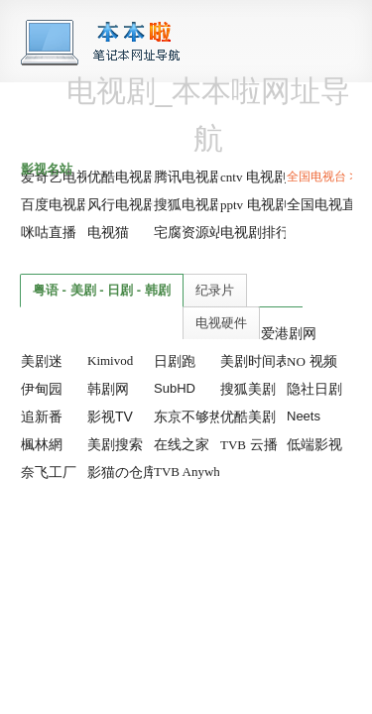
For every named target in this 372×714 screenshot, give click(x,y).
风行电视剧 (122, 204)
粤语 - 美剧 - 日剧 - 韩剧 (102, 290)
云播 (249, 444)
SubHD (174, 388)
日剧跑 (174, 361)
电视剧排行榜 (262, 232)
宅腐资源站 (188, 232)
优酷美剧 (248, 416)
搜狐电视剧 (188, 204)
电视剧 (254, 176)
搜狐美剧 (248, 389)
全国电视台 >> (325, 176)
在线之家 (181, 444)
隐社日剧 (314, 389)
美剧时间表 (255, 361)
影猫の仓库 (122, 472)
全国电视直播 (328, 204)
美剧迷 (41, 361)
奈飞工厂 (48, 472)
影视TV (110, 416)
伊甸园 (41, 389)
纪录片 (214, 290)
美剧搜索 (115, 444)
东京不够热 (188, 416)
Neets (303, 416)
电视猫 (108, 232)
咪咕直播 (48, 232)
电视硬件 (221, 322)
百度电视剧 (55, 204)
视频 (312, 361)
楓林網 (41, 444)
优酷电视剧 (122, 176)
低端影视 (314, 444)
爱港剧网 (288, 333)
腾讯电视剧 (188, 176)
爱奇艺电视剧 (62, 176)
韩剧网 (108, 389)
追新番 (41, 416)
